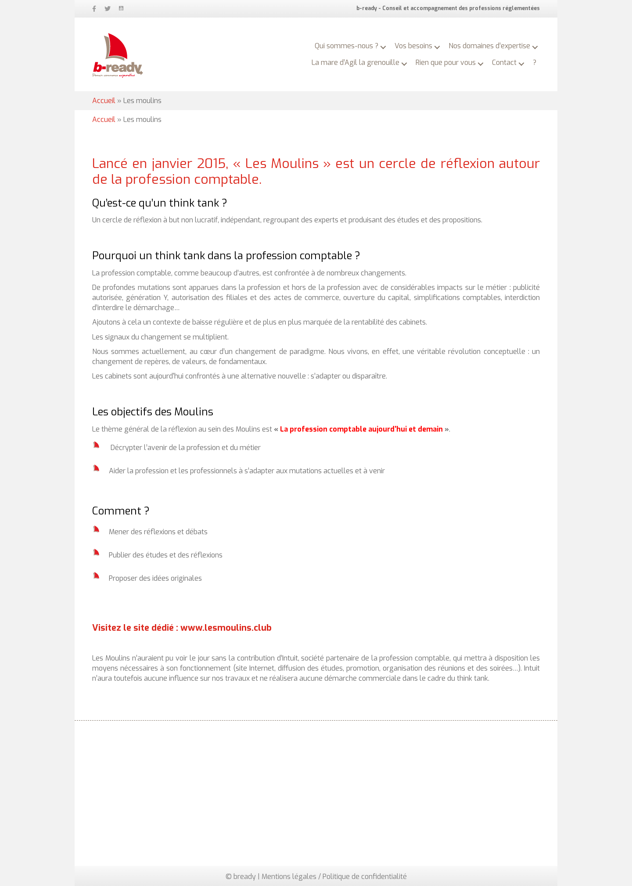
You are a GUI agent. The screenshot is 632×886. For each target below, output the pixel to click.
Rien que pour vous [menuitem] (446, 62)
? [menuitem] (534, 62)
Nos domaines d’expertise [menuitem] (489, 45)
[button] (383, 47)
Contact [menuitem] (504, 62)
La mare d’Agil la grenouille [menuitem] (355, 62)
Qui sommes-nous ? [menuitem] (346, 45)
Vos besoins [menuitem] (413, 45)
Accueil (103, 100)
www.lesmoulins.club (226, 628)
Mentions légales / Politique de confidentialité (334, 876)
